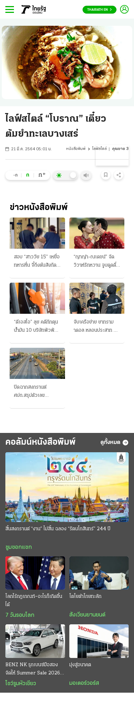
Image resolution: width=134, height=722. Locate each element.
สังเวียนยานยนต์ (87, 615)
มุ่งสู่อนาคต (80, 665)
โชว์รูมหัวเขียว (20, 684)
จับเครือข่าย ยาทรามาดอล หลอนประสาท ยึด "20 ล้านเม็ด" (96, 327)
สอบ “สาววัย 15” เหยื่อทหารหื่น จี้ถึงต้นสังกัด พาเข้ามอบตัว (37, 261)
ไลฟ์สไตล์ (99, 149)
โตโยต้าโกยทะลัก (85, 596)
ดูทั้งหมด (114, 442)
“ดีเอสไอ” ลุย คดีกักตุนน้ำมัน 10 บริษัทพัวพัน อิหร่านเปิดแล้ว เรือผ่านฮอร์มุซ (37, 327)
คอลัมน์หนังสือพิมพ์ (40, 442)
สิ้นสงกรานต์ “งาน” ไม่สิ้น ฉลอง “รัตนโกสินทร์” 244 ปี (57, 529)
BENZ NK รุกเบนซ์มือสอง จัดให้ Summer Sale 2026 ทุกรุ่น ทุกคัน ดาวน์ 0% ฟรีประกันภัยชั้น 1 (32, 669)
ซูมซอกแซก (18, 547)
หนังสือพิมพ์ (75, 149)
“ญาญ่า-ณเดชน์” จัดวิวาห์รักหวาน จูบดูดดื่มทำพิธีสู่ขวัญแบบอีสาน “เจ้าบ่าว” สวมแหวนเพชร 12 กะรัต (96, 261)
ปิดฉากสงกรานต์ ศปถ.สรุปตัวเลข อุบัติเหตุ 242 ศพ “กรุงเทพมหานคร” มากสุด (36, 392)
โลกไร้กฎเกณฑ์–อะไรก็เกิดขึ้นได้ (33, 601)
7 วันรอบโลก (19, 615)
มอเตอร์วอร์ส (84, 683)
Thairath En (99, 10)
